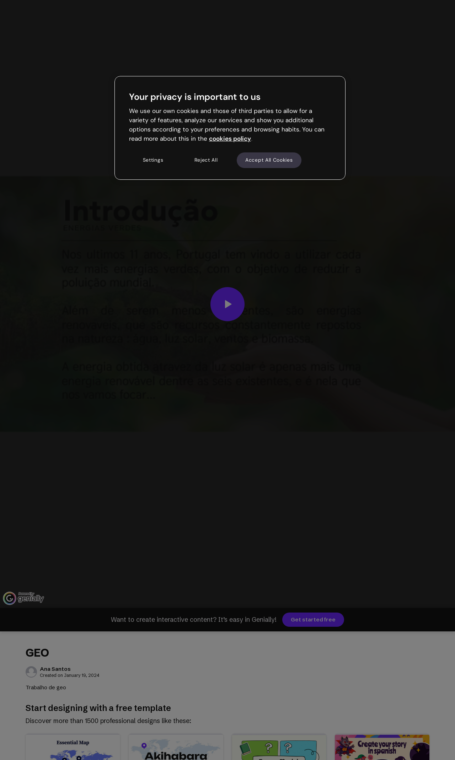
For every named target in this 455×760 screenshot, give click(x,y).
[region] (230, 128)
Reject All (206, 160)
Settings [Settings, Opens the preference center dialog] (153, 160)
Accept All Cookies (269, 160)
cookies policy (230, 138)
